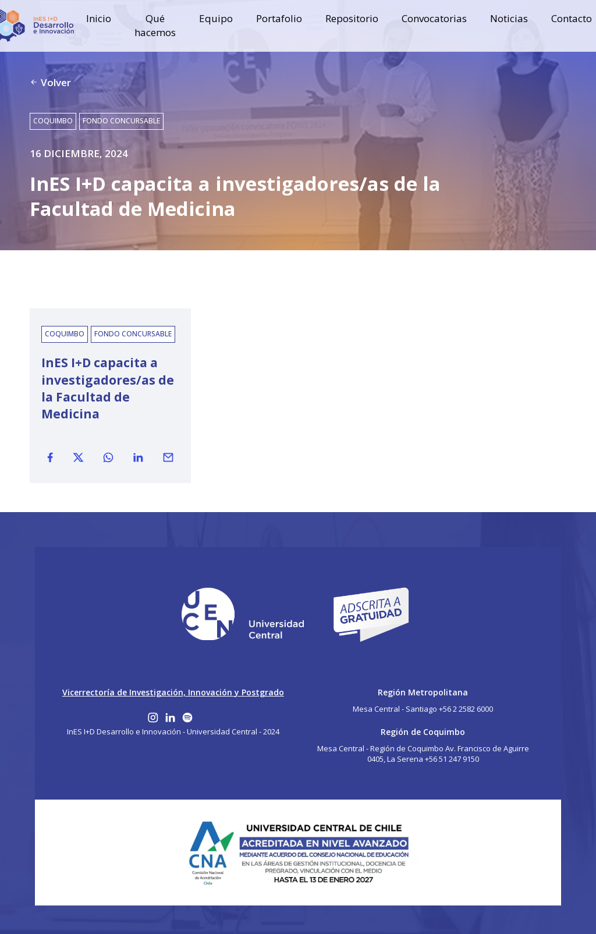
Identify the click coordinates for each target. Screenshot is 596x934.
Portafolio (279, 18)
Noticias (509, 18)
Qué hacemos (155, 25)
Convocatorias (434, 18)
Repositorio (351, 18)
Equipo (216, 18)
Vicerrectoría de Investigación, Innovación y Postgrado (173, 692)
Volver (50, 82)
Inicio (98, 18)
